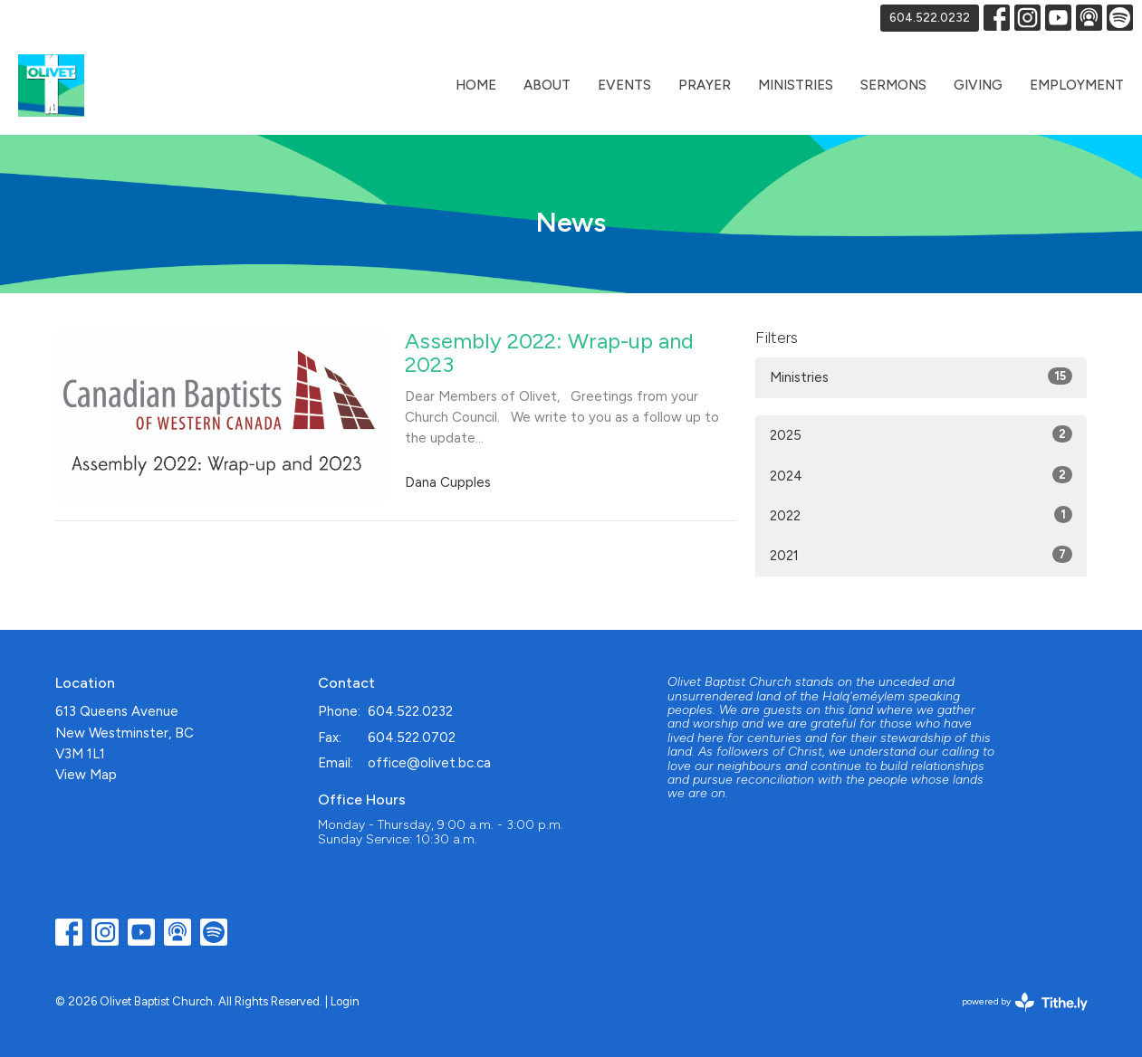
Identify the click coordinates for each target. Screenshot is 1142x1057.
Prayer (704, 85)
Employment (1077, 85)
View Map (86, 775)
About (547, 85)
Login (345, 1001)
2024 (921, 475)
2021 (921, 555)
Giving (978, 85)
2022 (921, 515)
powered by (1025, 1002)
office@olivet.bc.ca (429, 763)
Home (476, 85)
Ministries (795, 85)
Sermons (893, 85)
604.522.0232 (929, 17)
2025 (921, 434)
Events (624, 85)
